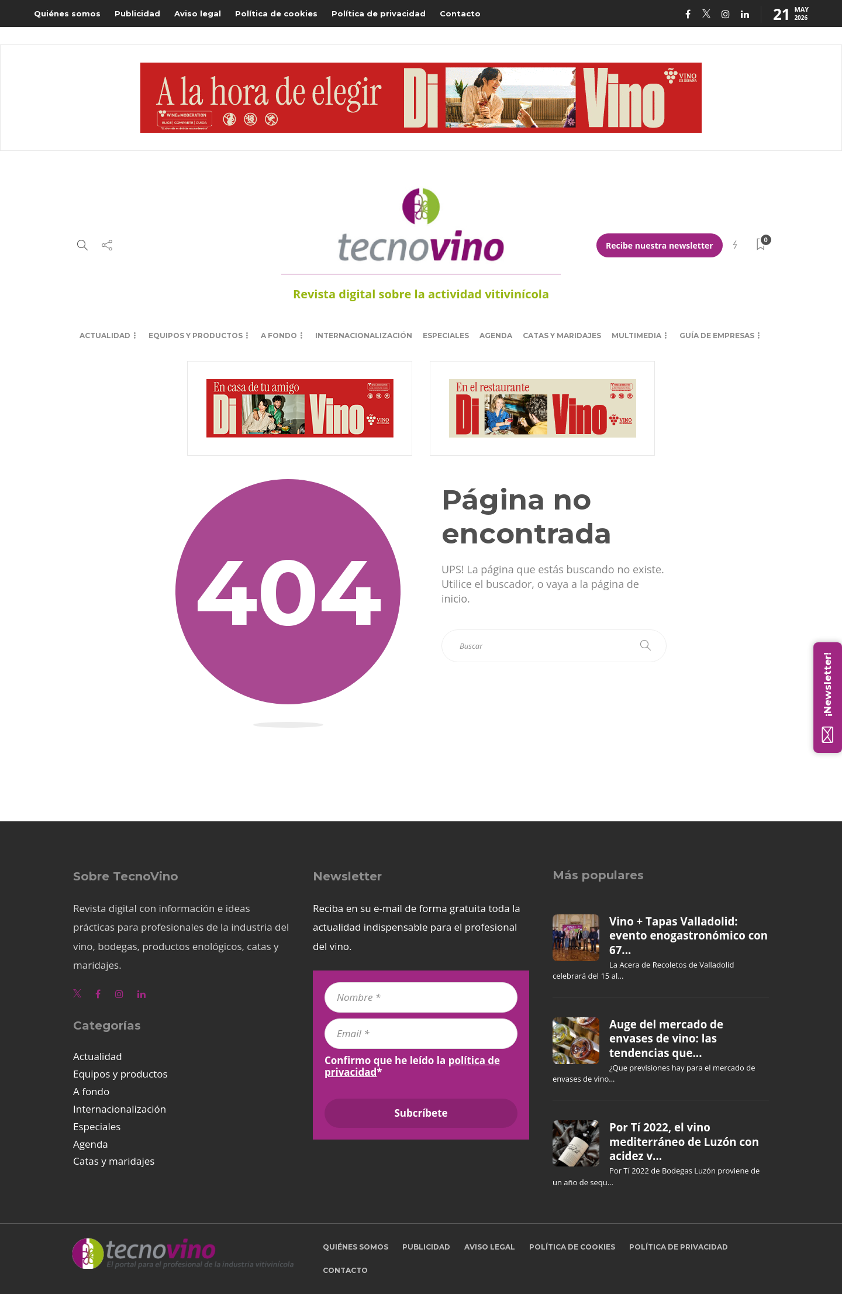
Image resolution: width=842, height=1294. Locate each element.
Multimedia (636, 335)
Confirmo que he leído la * (412, 1066)
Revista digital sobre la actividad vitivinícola (421, 294)
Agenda (495, 335)
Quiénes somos (67, 13)
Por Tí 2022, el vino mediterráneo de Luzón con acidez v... (684, 1141)
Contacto (460, 13)
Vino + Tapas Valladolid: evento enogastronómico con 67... (688, 935)
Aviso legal (197, 13)
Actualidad (105, 335)
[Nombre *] (421, 997)
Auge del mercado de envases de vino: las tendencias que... (666, 1038)
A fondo (279, 335)
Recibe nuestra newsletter (659, 245)
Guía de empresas (716, 335)
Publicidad (137, 13)
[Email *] (421, 1033)
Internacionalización (363, 335)
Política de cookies (276, 13)
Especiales (446, 335)
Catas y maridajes (562, 335)
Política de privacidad (379, 13)
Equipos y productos (196, 335)
